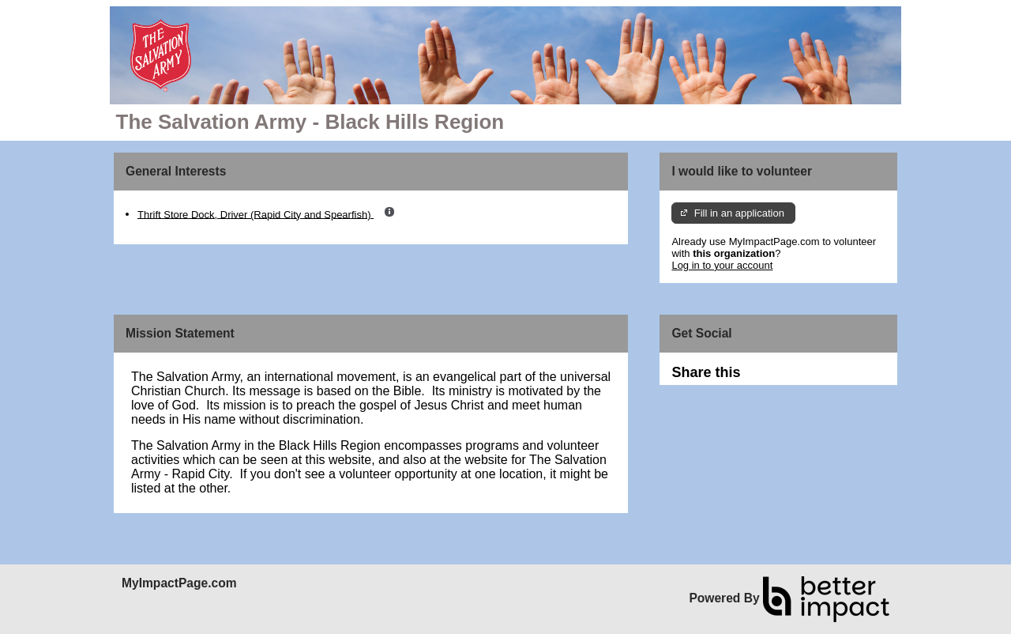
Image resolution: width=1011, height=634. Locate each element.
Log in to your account (721, 265)
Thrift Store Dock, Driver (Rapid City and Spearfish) (255, 214)
